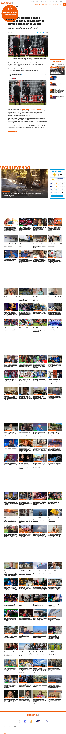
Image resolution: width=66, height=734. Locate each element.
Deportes (54, 4)
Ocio (58, 4)
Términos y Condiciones (9, 732)
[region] (33, 10)
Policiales (50, 4)
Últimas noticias (37, 4)
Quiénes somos (7, 730)
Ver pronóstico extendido (57, 196)
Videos (61, 4)
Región (46, 4)
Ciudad (42, 4)
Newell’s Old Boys (12, 131)
